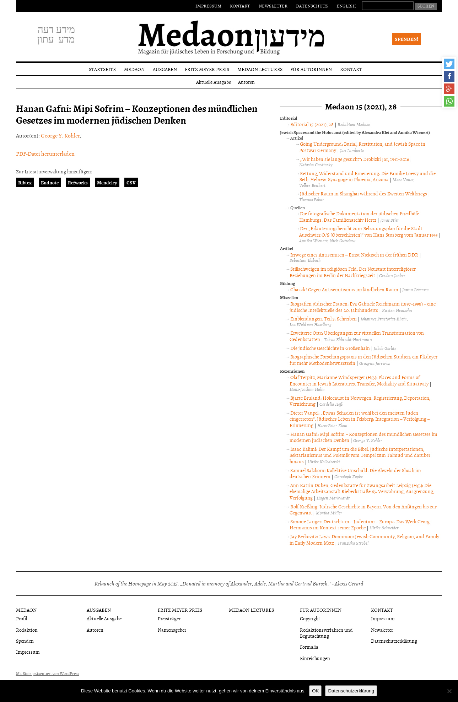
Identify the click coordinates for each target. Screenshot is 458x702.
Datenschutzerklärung (394, 640)
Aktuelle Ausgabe (213, 82)
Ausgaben (165, 69)
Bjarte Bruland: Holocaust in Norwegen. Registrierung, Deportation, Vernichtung (360, 401)
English (346, 5)
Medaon (134, 69)
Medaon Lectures (259, 69)
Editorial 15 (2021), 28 (312, 124)
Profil (21, 618)
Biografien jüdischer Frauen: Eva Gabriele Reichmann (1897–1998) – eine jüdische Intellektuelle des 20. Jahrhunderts (362, 307)
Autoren (246, 82)
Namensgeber (172, 629)
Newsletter (273, 5)
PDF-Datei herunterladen (45, 153)
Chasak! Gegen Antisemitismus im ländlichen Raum (344, 289)
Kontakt (240, 5)
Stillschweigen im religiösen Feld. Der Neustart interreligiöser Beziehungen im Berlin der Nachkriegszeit (352, 272)
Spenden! (406, 39)
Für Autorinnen (311, 69)
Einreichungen (315, 658)
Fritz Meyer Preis (207, 69)
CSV (131, 182)
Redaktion (27, 629)
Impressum (208, 5)
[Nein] (449, 691)
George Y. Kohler (60, 135)
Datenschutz (312, 5)
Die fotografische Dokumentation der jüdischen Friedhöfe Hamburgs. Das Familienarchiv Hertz (359, 216)
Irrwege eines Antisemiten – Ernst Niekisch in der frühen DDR (354, 254)
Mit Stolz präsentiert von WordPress (47, 673)
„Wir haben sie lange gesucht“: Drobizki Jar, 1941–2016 (354, 159)
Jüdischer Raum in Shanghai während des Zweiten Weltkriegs (363, 193)
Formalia (309, 646)
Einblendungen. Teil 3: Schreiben (323, 318)
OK (315, 690)
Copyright (310, 618)
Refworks (78, 182)
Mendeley (107, 182)
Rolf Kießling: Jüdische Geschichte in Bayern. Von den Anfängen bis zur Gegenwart (363, 510)
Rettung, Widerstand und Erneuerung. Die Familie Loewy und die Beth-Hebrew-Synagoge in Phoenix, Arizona (367, 176)
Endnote (50, 182)
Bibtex (25, 182)
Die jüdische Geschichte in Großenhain (330, 348)
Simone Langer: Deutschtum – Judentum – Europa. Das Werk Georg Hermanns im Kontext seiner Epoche (359, 524)
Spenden (25, 640)
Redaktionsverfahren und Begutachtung (326, 632)
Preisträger (169, 618)
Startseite (102, 69)
